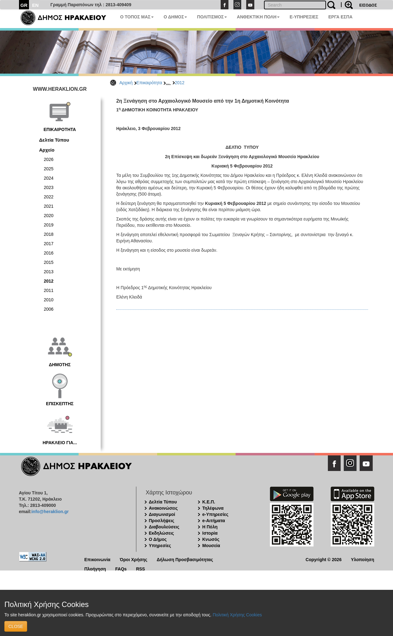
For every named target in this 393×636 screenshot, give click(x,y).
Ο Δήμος (158, 539)
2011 (49, 290)
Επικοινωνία (97, 559)
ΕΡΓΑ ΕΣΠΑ (340, 16)
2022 (49, 196)
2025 (49, 168)
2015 (49, 262)
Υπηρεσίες (160, 545)
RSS (140, 568)
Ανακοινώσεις (163, 508)
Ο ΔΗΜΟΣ (175, 16)
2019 (49, 224)
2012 (180, 82)
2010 (49, 299)
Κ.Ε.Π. (208, 501)
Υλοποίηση (362, 559)
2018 (49, 234)
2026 (49, 159)
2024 (49, 178)
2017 (49, 243)
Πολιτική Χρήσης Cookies (237, 614)
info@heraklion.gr (50, 511)
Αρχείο (47, 150)
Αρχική (126, 82)
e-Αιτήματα (213, 520)
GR (24, 5)
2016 (49, 252)
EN (35, 5)
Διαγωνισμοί (162, 514)
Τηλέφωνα (212, 508)
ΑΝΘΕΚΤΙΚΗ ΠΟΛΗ (258, 16)
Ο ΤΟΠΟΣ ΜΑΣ (137, 16)
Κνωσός (210, 539)
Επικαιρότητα (149, 82)
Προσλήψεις (162, 520)
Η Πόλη (210, 526)
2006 (49, 309)
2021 (49, 206)
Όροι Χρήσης (133, 559)
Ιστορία (210, 533)
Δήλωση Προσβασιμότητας (185, 559)
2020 (49, 215)
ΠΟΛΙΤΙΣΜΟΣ (212, 16)
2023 (49, 187)
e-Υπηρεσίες (215, 514)
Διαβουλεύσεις (164, 526)
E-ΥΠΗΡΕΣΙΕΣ (304, 16)
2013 (49, 271)
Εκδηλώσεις (161, 533)
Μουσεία (211, 545)
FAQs (121, 568)
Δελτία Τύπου (54, 140)
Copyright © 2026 (324, 559)
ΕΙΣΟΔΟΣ (368, 5)
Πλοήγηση (95, 568)
